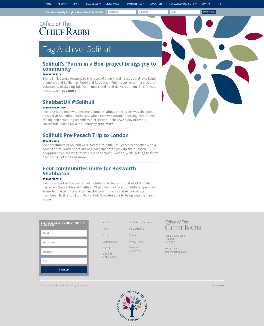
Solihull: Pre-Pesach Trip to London (86, 135)
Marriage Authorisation (109, 255)
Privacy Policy (135, 241)
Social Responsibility (139, 222)
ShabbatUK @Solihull (68, 101)
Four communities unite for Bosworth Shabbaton (89, 171)
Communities (109, 241)
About (105, 222)
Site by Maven (218, 285)
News (105, 228)
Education (107, 248)
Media (105, 235)
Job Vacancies (136, 228)
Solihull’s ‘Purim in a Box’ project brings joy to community (99, 66)
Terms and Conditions (134, 249)
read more (68, 91)
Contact (132, 235)
